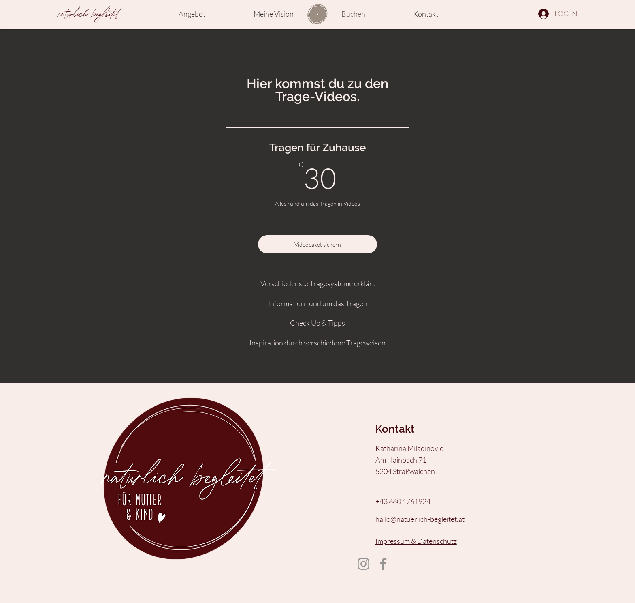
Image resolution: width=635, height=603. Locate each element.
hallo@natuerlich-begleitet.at (420, 519)
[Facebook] (383, 564)
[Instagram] (363, 564)
